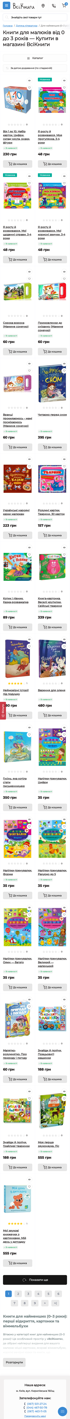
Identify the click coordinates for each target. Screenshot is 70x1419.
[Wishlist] (29, 87)
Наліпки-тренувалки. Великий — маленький (52, 962)
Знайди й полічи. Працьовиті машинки (50, 1054)
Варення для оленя (51, 690)
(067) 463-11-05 (36, 1411)
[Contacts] (53, 5)
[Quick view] (29, 80)
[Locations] (43, 5)
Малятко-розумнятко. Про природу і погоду (15, 1054)
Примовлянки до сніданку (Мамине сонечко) (50, 326)
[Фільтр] (3, 711)
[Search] (7, 17)
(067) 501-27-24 (36, 1404)
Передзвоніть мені (35, 1416)
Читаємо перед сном (52, 414)
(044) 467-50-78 (37, 1407)
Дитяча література (26, 25)
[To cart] (17, 164)
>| (55, 1303)
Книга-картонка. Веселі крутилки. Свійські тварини (50, 602)
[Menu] (6, 5)
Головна (8, 25)
